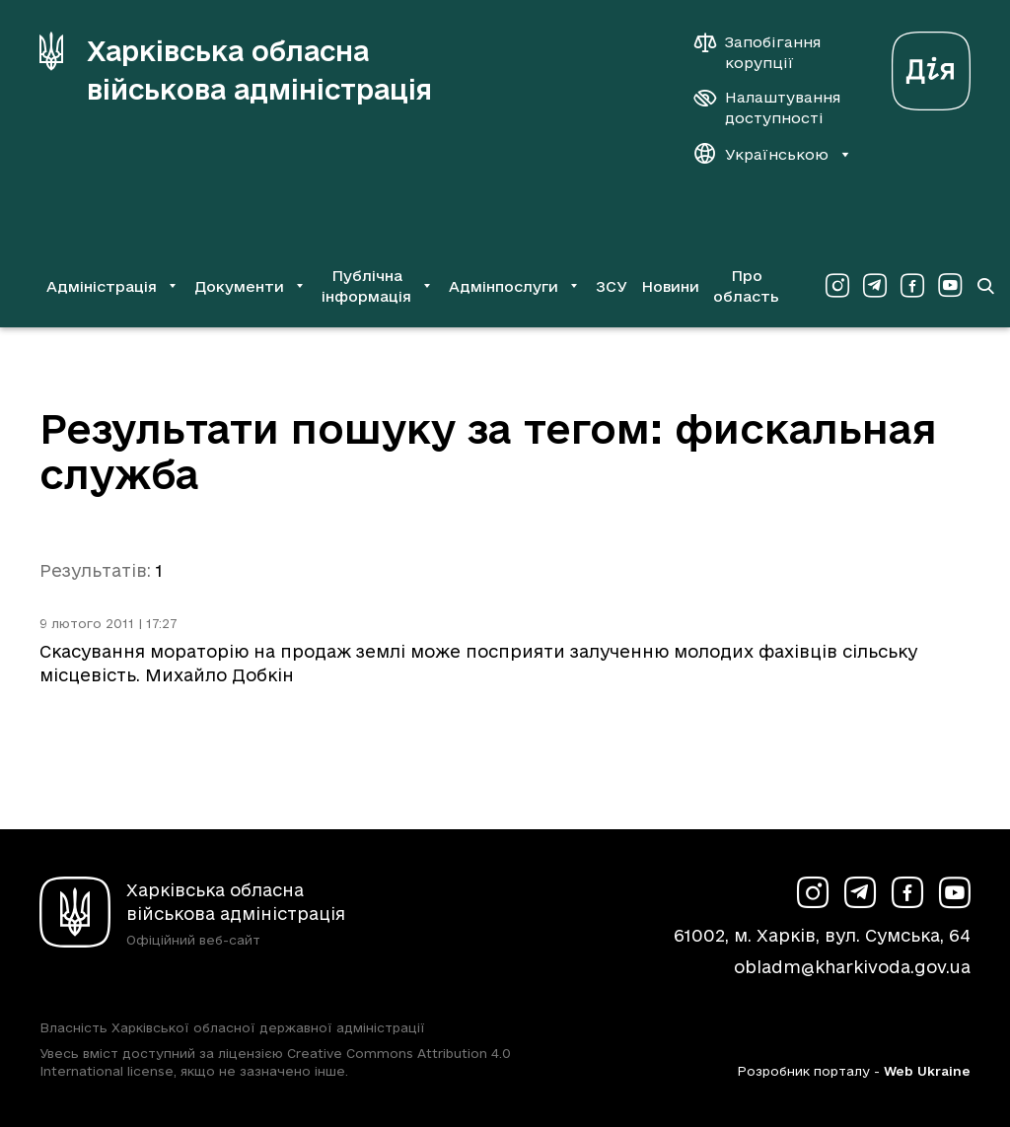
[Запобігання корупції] (767, 52)
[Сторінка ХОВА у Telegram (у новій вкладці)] (875, 286)
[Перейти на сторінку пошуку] (985, 286)
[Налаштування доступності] (767, 107)
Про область (746, 286)
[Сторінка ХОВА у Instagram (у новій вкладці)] (837, 286)
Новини (670, 286)
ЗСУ (611, 286)
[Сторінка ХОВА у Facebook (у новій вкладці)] (912, 286)
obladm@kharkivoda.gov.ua (852, 966)
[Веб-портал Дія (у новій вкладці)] (931, 65)
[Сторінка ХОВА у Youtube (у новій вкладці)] (950, 286)
